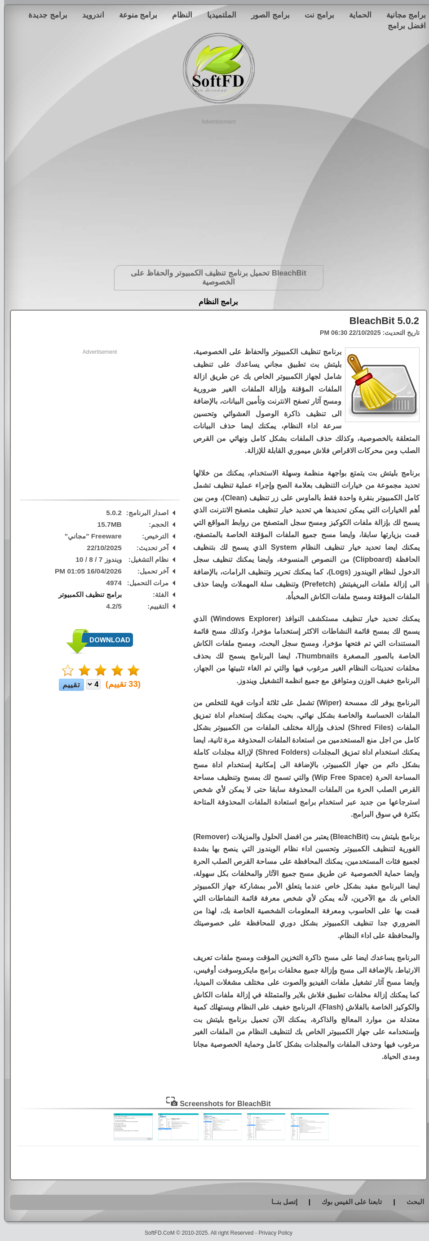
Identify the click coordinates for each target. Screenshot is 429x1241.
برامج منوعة (134, 14)
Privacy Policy (271, 1233)
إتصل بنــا (280, 1201)
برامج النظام (214, 302)
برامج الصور (266, 14)
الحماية (356, 14)
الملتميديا (217, 14)
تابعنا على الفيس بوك (348, 1201)
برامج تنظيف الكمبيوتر (86, 594)
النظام (178, 14)
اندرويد (89, 14)
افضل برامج (403, 25)
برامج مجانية (402, 14)
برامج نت (315, 14)
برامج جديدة (43, 14)
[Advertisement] (214, 189)
